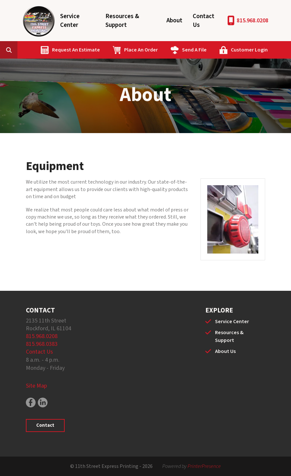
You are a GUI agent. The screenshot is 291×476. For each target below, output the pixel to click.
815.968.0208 (252, 21)
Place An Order (141, 49)
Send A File (194, 49)
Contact (45, 425)
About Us (225, 351)
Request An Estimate (76, 49)
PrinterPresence (204, 466)
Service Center (70, 20)
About (174, 20)
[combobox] (18, 50)
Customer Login (249, 49)
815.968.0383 (42, 344)
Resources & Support (122, 20)
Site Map (36, 386)
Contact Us (203, 20)
